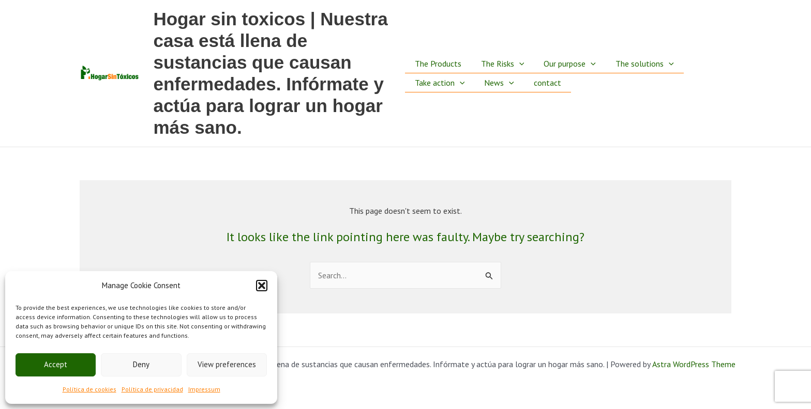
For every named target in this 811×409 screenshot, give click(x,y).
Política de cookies (89, 389)
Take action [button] (440, 94)
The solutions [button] (635, 52)
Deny (141, 364)
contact (541, 94)
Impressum (204, 389)
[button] (262, 285)
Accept (55, 364)
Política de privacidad (152, 389)
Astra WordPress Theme (693, 364)
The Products (438, 52)
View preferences (227, 364)
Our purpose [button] (563, 52)
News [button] (496, 94)
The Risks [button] (499, 52)
